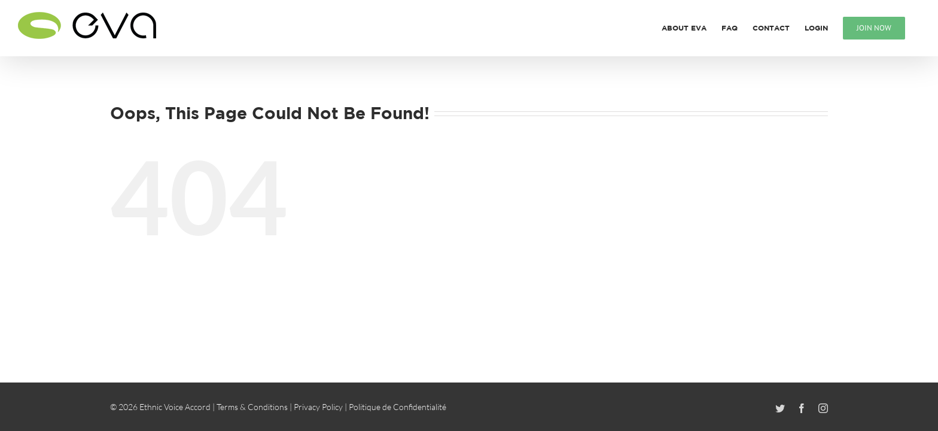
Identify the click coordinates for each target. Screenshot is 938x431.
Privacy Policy (318, 407)
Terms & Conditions (252, 407)
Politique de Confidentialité (397, 407)
